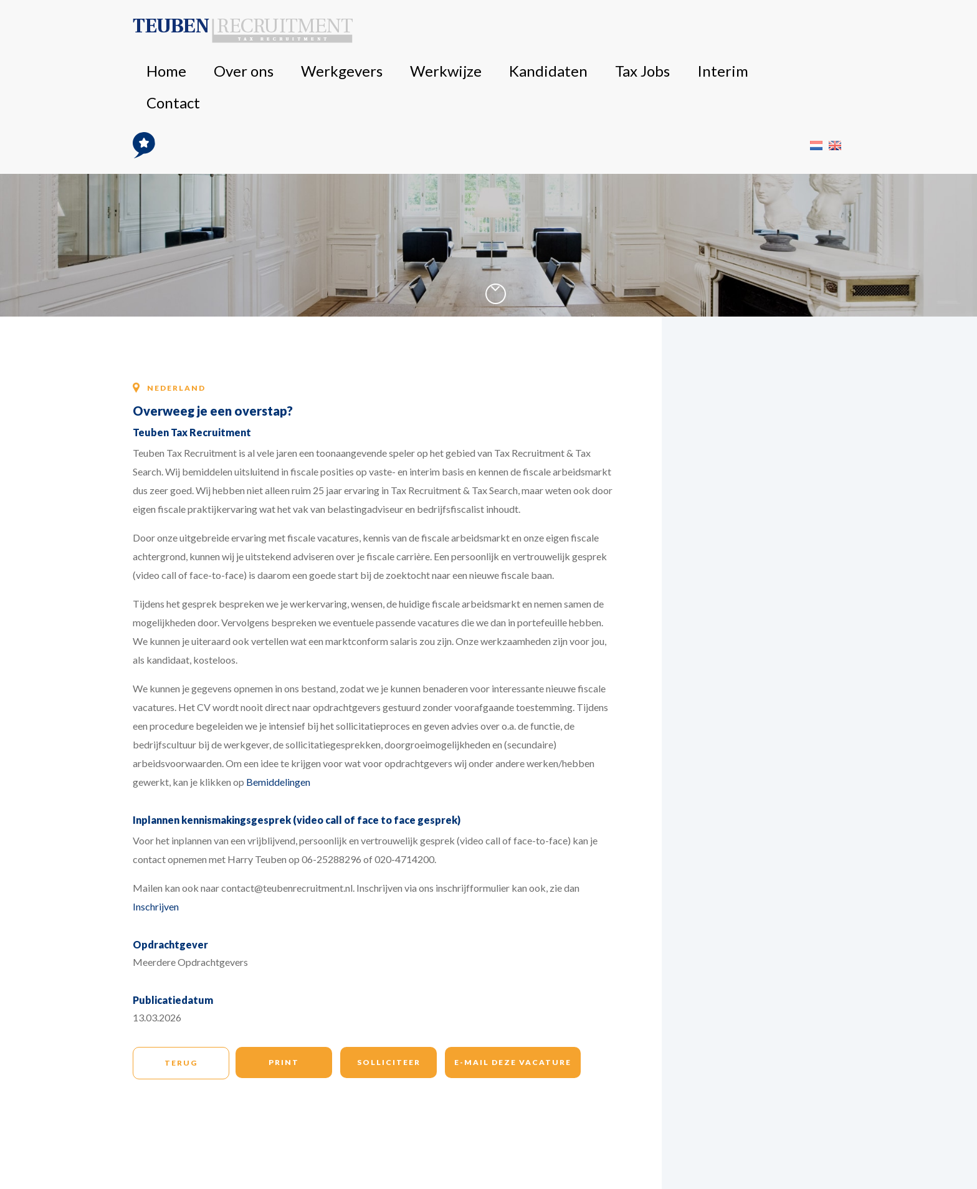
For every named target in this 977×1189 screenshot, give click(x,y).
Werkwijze (553, 31)
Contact (750, 31)
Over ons (439, 31)
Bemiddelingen (278, 782)
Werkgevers (494, 31)
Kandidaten (611, 31)
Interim (707, 31)
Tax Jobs (664, 31)
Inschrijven (156, 906)
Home (397, 31)
